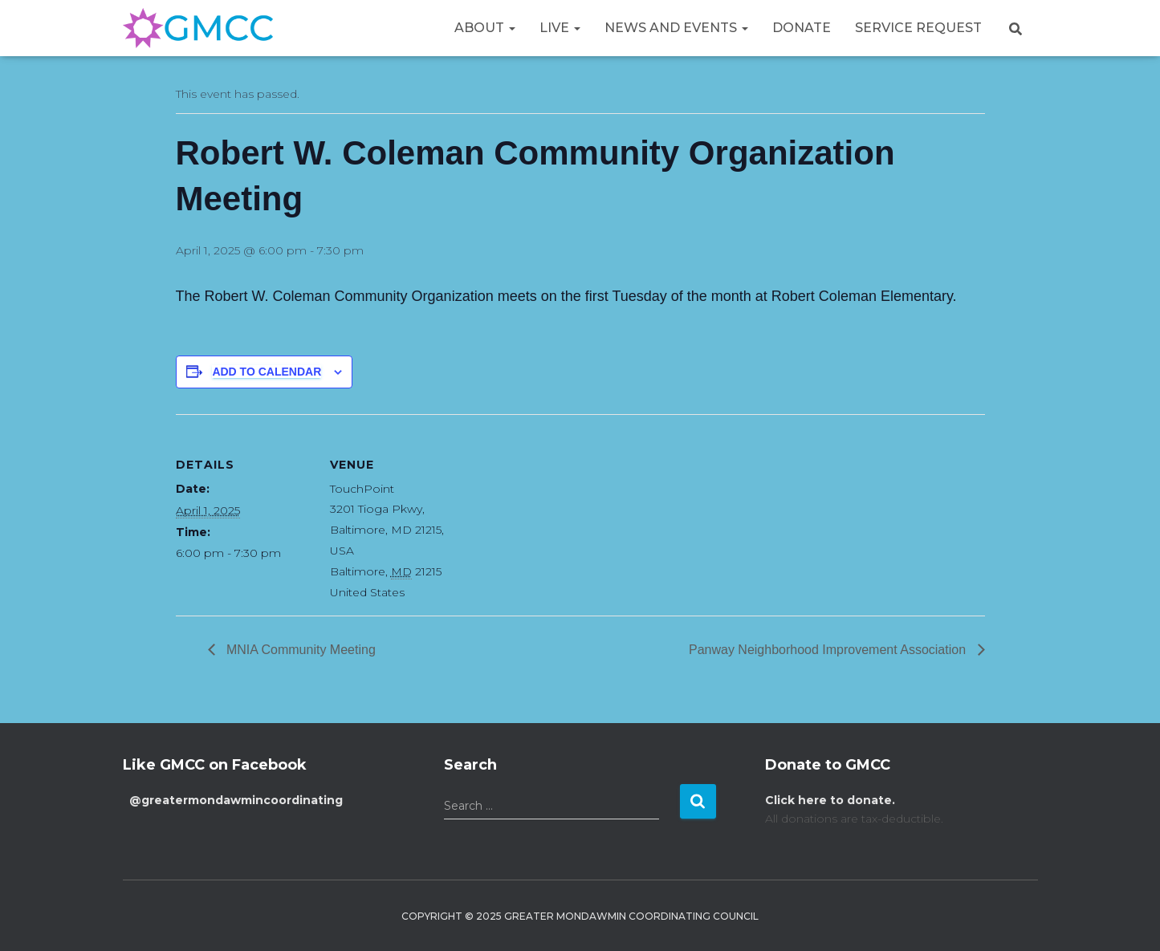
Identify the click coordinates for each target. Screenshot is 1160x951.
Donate (801, 27)
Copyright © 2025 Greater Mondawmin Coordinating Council (580, 916)
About (484, 27)
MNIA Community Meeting (299, 649)
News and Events (676, 27)
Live (559, 27)
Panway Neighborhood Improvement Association (829, 649)
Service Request (918, 27)
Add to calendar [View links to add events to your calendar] (266, 371)
